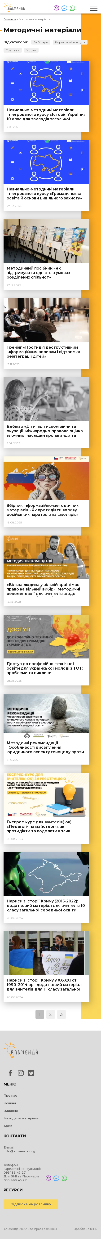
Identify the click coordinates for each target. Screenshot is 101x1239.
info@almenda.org (19, 1151)
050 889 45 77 (15, 1180)
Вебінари (41, 42)
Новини (10, 1103)
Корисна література (70, 42)
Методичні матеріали (21, 1118)
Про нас (10, 1095)
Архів (8, 1126)
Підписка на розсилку (31, 1204)
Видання (11, 1111)
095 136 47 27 (15, 1172)
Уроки (31, 50)
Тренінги (12, 50)
